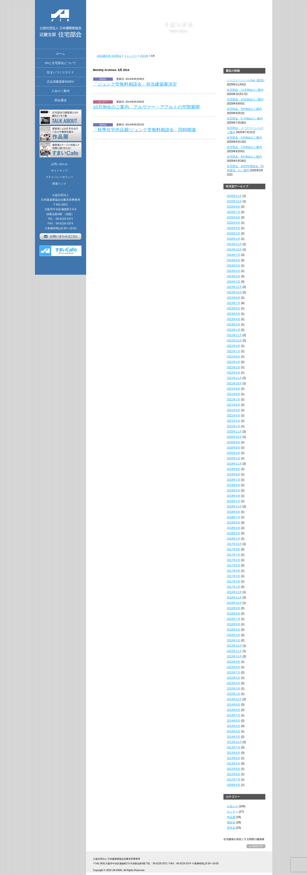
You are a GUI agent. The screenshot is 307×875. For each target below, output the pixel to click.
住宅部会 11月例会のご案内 (245, 89)
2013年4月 (233, 763)
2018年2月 (233, 533)
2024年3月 (233, 276)
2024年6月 (233, 260)
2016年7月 (233, 619)
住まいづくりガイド (60, 72)
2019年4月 (233, 495)
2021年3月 (233, 420)
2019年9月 (233, 469)
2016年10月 (234, 603)
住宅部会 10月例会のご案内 (245, 99)
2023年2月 (233, 324)
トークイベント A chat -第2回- (246, 80)
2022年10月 (234, 340)
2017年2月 (233, 581)
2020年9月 (233, 442)
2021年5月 (233, 410)
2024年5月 (233, 265)
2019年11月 (234, 463)
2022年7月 (233, 351)
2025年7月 (233, 212)
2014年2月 (233, 736)
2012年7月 (233, 779)
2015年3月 (233, 688)
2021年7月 (233, 399)
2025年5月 (233, 222)
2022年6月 (233, 356)
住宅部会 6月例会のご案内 (244, 156)
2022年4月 (233, 362)
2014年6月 (233, 720)
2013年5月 (233, 758)
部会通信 (60, 100)
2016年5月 (233, 629)
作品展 (231, 817)
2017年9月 (233, 549)
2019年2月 (233, 501)
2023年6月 (233, 308)
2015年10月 (234, 656)
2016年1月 (233, 640)
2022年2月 (233, 372)
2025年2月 (233, 233)
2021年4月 (233, 415)
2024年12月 (234, 244)
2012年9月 (233, 768)
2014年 (144, 55)
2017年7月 (233, 554)
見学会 (231, 827)
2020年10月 (234, 437)
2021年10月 (234, 383)
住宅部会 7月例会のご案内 (244, 147)
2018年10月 (234, 506)
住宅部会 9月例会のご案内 (244, 109)
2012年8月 (233, 774)
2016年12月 (234, 592)
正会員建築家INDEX (60, 81)
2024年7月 (233, 255)
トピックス (130, 55)
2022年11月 (234, 335)
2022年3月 (233, 367)
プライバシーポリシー (59, 177)
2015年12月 (234, 645)
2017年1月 (233, 586)
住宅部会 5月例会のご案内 (244, 137)
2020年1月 (233, 458)
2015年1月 (233, 694)
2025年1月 (233, 238)
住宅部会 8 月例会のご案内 (245, 118)
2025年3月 (233, 228)
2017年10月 (234, 544)
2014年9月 (233, 704)
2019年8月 (233, 474)
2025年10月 (234, 201)
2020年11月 (234, 431)
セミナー (232, 811)
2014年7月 (233, 715)
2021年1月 (233, 426)
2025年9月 (233, 206)
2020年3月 (233, 453)
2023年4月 (233, 319)
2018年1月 (233, 538)
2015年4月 (233, 683)
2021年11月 (234, 378)
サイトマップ (59, 170)
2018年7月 (233, 517)
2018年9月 (233, 512)
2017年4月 (233, 570)
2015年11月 (234, 651)
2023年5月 (233, 313)
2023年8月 (233, 297)
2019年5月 (233, 490)
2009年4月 (233, 785)
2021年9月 (233, 388)
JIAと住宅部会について (60, 63)
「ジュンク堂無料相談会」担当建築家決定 (135, 84)
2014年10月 (234, 699)
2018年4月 (233, 528)
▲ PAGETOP (256, 846)
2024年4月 (233, 271)
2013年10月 (234, 742)
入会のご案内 (60, 91)
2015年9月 (233, 661)
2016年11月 (234, 597)
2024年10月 (234, 249)
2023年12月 (234, 287)
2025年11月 (234, 196)
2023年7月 (233, 303)
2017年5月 (233, 565)
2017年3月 (233, 576)
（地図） (68, 214)
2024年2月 (233, 281)
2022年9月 (233, 346)
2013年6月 (233, 752)
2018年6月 (233, 522)
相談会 (231, 822)
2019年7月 (233, 479)
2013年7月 (233, 747)
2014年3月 (233, 731)
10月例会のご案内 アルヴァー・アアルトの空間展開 (146, 107)
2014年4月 (233, 726)
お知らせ (232, 806)
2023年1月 (233, 329)
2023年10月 (234, 292)
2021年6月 (233, 404)
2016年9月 (233, 608)
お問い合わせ (59, 164)
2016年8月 (233, 613)
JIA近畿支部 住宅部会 (109, 55)
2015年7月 (233, 672)
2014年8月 (233, 710)
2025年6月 (233, 217)
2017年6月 (233, 560)
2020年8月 (233, 447)
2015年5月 (233, 677)
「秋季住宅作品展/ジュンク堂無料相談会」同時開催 (144, 129)
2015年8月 (233, 667)
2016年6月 (233, 624)
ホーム (60, 53)
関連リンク (59, 183)
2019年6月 (233, 485)
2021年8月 (233, 394)
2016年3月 (233, 635)
